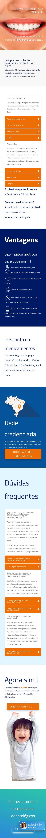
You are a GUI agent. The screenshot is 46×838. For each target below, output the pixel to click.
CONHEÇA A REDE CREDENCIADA (23, 454)
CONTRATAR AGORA (23, 706)
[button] (32, 825)
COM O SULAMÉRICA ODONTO (29, 14)
